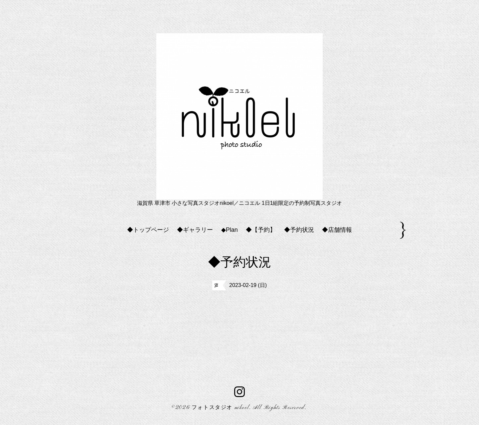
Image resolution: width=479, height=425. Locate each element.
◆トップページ (148, 229)
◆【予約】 (261, 229)
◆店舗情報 (337, 229)
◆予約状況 (299, 229)
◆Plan (229, 229)
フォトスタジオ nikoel (220, 407)
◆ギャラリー (195, 229)
